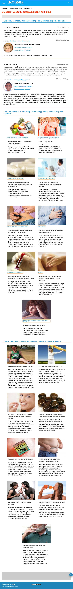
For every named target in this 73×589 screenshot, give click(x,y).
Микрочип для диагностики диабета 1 (20, 459)
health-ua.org (17, 2)
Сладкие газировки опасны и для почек (52, 502)
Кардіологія (41, 226)
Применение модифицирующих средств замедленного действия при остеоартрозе (20, 184)
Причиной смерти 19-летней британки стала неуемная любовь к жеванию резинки (20, 416)
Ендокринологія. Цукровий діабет (17, 138)
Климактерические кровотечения (34, 325)
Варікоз (40, 272)
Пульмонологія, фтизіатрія (46, 178)
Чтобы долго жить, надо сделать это (51, 366)
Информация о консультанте (23, 47)
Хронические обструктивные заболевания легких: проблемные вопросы (50, 184)
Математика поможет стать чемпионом (20, 366)
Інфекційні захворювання (15, 272)
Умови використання (8, 584)
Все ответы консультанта (22, 50)
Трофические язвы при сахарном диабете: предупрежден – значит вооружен (50, 278)
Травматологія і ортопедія (15, 178)
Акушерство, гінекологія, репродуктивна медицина (35, 321)
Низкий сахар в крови (46, 141)
